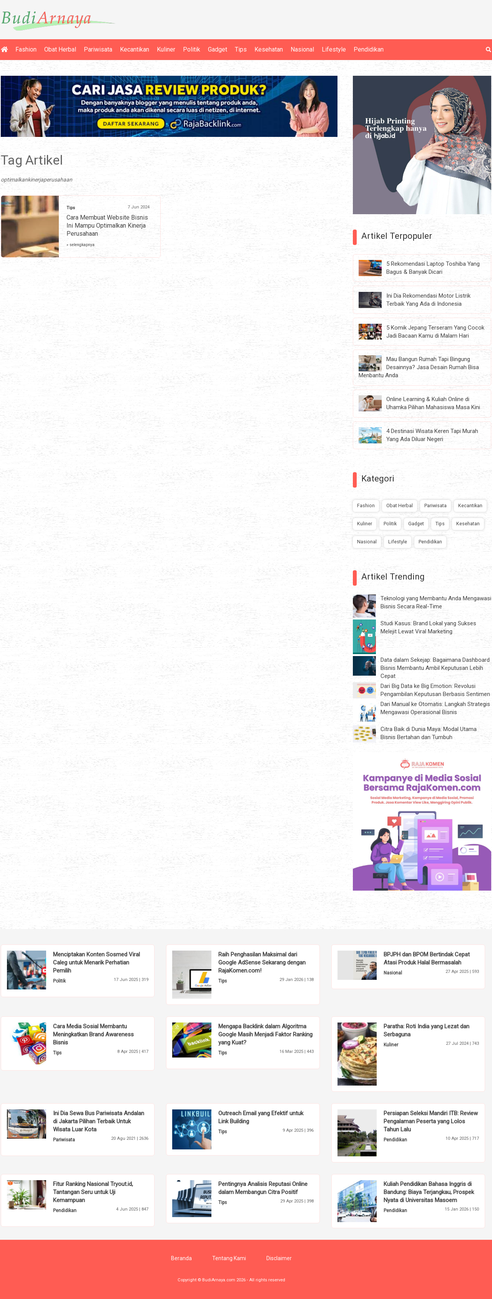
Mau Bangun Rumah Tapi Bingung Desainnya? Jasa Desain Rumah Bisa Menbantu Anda (419, 367)
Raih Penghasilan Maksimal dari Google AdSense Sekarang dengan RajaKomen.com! (262, 962)
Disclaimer (279, 1258)
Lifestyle (334, 49)
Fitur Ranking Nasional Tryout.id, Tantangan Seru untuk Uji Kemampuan (93, 1192)
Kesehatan (268, 49)
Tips (241, 49)
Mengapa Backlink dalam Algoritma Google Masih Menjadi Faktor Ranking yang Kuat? (265, 1034)
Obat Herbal (60, 49)
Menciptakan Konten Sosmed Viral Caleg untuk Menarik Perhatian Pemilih (96, 962)
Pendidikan (369, 49)
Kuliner (166, 49)
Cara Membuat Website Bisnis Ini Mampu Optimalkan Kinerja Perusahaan (107, 225)
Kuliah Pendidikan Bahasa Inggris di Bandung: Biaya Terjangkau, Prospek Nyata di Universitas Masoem (429, 1192)
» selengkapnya (80, 245)
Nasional (302, 49)
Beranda (181, 1258)
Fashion (26, 49)
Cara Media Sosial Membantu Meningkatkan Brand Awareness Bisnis (93, 1034)
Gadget (217, 49)
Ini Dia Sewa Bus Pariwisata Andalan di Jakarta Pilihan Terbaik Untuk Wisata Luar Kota (98, 1121)
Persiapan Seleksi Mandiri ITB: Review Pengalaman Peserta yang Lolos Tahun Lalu (431, 1121)
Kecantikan (134, 49)
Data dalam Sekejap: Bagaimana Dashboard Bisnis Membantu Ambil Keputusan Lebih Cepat (435, 667)
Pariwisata (98, 49)
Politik (191, 49)
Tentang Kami (229, 1258)
